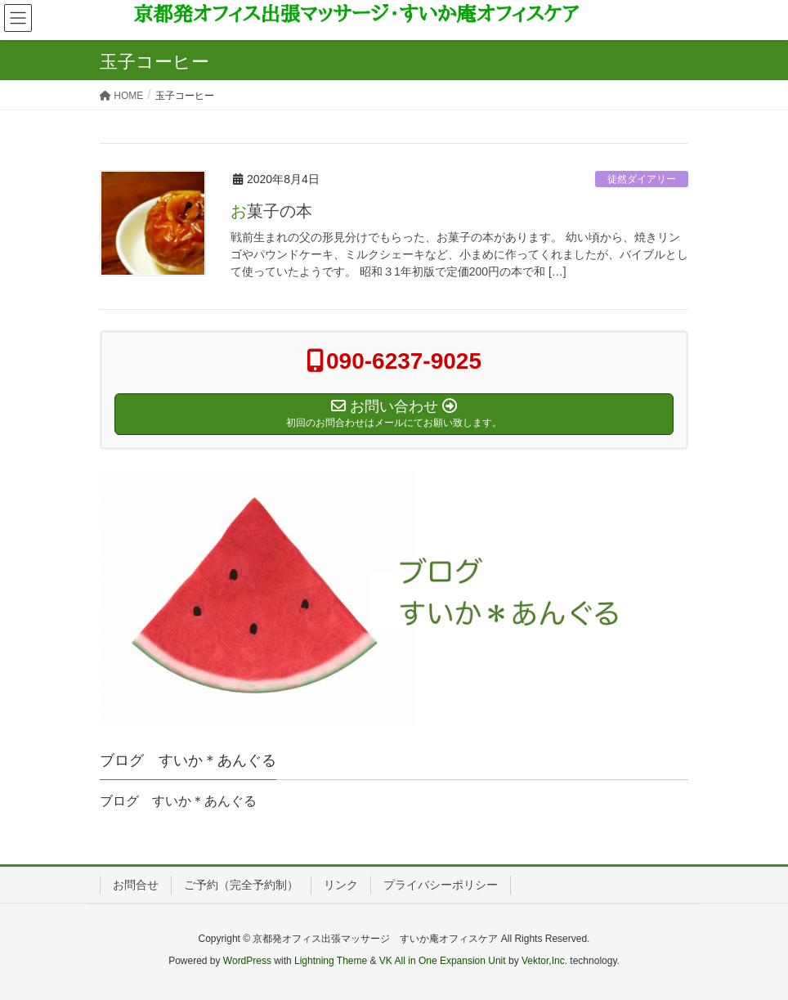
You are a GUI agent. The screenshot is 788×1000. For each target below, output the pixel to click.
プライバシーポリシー (440, 884)
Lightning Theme (330, 960)
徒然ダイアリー (641, 179)
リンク (341, 884)
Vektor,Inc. (544, 960)
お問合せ (136, 884)
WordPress (247, 960)
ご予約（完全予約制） (241, 884)
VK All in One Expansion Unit (442, 960)
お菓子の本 (271, 211)
